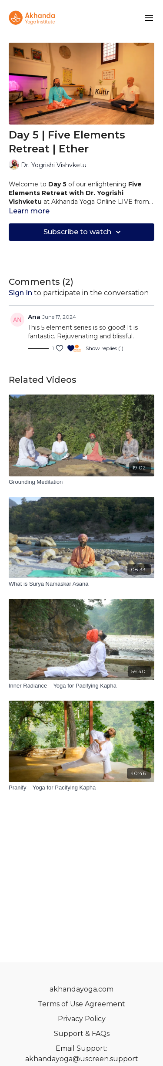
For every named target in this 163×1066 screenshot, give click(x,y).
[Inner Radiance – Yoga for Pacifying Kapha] (81, 685)
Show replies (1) (104, 348)
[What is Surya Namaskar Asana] (81, 584)
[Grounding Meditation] (81, 482)
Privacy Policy (82, 1019)
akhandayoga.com (81, 989)
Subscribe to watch (83, 232)
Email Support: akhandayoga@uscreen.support (81, 1053)
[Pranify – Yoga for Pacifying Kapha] (81, 787)
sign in (20, 293)
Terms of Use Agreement (81, 1004)
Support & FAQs (82, 1033)
